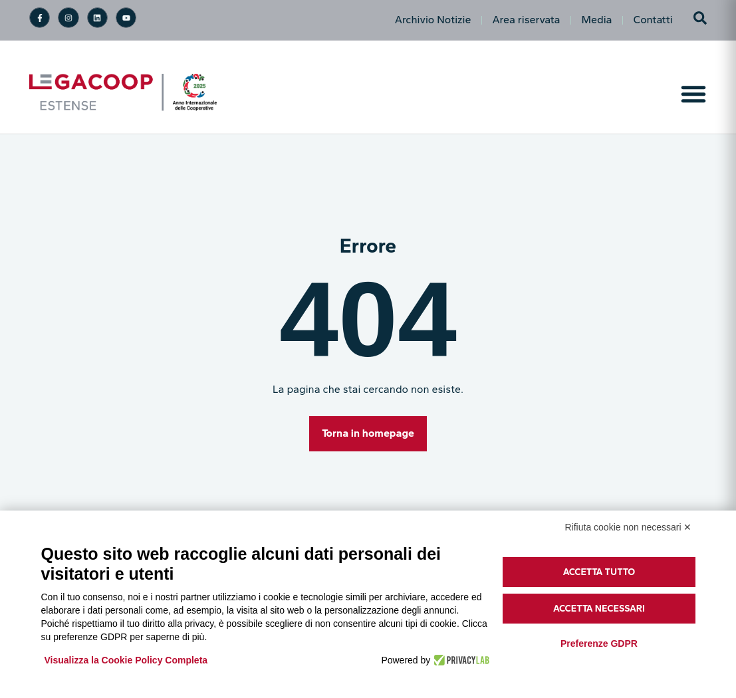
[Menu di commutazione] (693, 93)
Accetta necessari (599, 608)
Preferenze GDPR (599, 643)
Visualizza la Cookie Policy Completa (126, 660)
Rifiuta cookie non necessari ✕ (628, 527)
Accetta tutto (599, 572)
